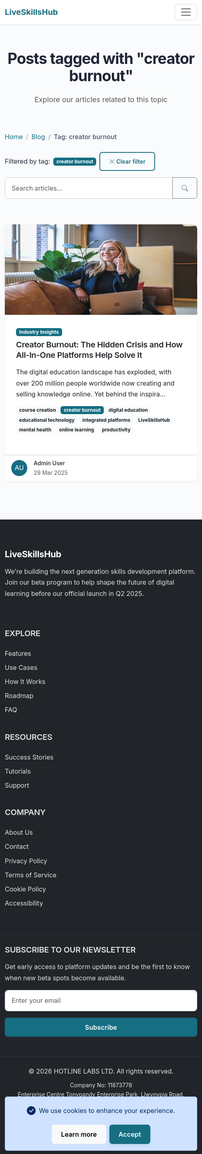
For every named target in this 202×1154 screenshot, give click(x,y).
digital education (128, 410)
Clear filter (127, 161)
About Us (19, 832)
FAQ (11, 710)
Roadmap (19, 696)
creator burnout (82, 410)
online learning (76, 430)
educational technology (47, 420)
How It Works (25, 682)
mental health (35, 430)
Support (17, 785)
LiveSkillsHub (31, 12)
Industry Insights (39, 332)
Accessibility (24, 903)
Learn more (79, 1134)
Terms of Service (31, 875)
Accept (130, 1134)
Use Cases (21, 667)
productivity (116, 430)
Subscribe (101, 1027)
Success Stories (29, 757)
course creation (37, 410)
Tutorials (18, 771)
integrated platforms (106, 420)
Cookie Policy (25, 889)
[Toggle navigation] (186, 12)
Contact (16, 846)
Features (18, 653)
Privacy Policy (26, 861)
